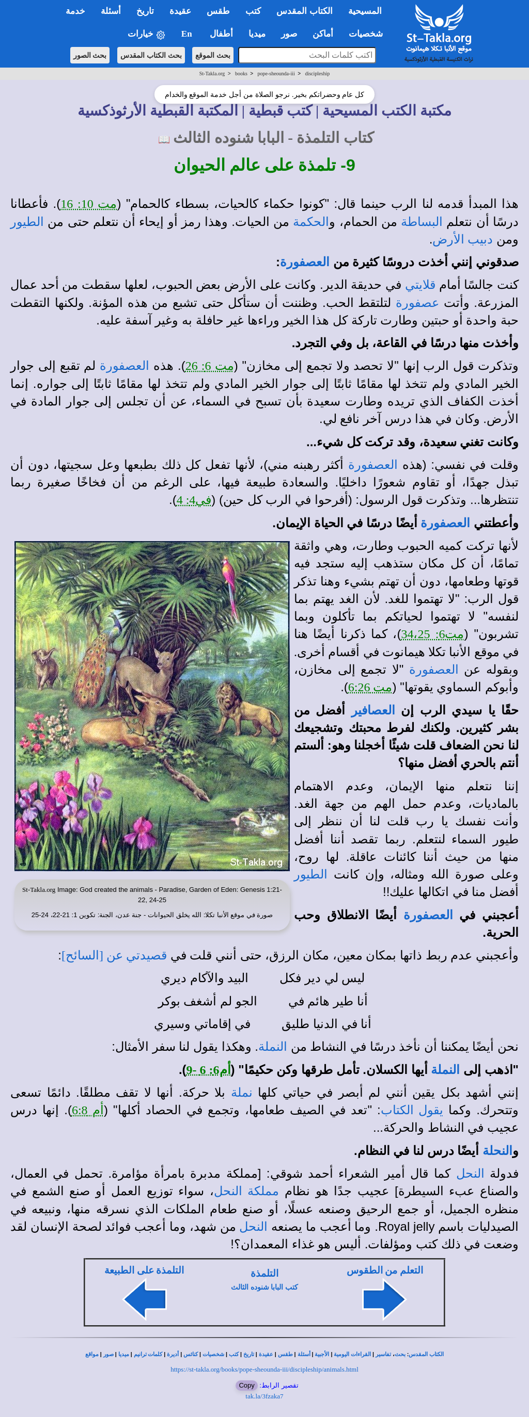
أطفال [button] (221, 34)
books (241, 73)
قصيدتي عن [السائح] (114, 955)
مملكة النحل (246, 1191)
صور (108, 1354)
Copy (246, 1385)
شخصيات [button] (369, 34)
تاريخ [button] (145, 11)
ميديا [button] (257, 34)
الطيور (27, 222)
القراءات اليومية (352, 1354)
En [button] (187, 34)
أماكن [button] (323, 34)
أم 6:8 (88, 1110)
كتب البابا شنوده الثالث (264, 1287)
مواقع (92, 1354)
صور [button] (289, 34)
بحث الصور (90, 55)
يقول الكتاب (412, 1110)
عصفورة (417, 303)
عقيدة (266, 1354)
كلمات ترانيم (148, 1354)
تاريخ (248, 1354)
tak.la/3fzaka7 (264, 1396)
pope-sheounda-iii (276, 73)
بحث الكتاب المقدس (151, 55)
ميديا (123, 1354)
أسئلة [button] (111, 11)
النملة (272, 1046)
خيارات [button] (147, 34)
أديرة (173, 1354)
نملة (242, 1092)
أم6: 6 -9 (208, 1070)
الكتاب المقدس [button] (304, 11)
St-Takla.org (212, 73)
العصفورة (305, 262)
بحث (400, 1354)
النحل (470, 1173)
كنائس (190, 1354)
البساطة (422, 222)
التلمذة (264, 1273)
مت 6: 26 (209, 365)
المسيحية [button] (365, 11)
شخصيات (213, 1354)
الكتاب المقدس (426, 1354)
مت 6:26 (370, 687)
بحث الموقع (212, 55)
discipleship (317, 73)
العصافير (373, 710)
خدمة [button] (75, 11)
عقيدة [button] (180, 11)
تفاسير (383, 1354)
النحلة (497, 1151)
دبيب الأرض (462, 239)
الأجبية (322, 1354)
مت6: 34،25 (432, 634)
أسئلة (304, 1354)
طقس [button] (218, 11)
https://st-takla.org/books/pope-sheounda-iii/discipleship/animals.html (264, 1369)
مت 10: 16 (88, 203)
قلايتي (420, 284)
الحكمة (311, 222)
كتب (234, 1354)
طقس (285, 1354)
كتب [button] (253, 11)
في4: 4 (194, 500)
